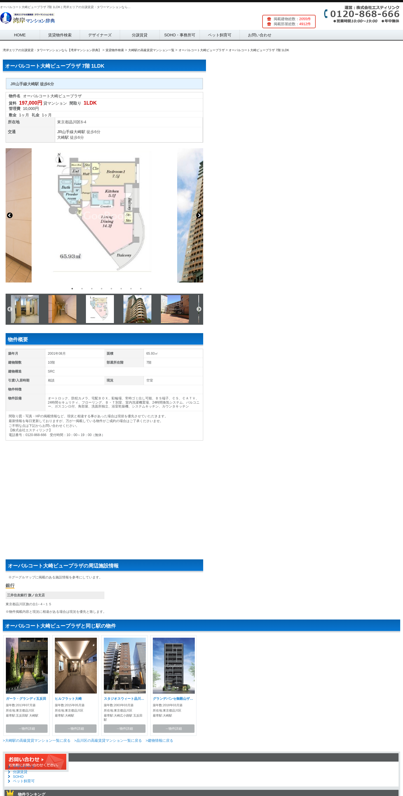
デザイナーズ (100, 35)
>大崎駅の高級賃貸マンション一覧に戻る (37, 740)
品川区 (75, 122)
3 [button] (92, 288)
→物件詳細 (26, 729)
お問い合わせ (259, 35)
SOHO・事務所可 (179, 35)
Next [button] (199, 215)
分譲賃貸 (139, 35)
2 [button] (82, 288)
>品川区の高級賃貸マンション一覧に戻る (108, 740)
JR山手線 (65, 131)
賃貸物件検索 (60, 35)
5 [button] (111, 288)
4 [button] (101, 288)
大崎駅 (79, 131)
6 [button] (121, 288)
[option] (104, 215)
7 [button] (131, 288)
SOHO (18, 776)
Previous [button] (10, 215)
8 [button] (141, 288)
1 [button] (72, 288)
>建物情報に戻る (159, 740)
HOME (20, 35)
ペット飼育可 (219, 35)
